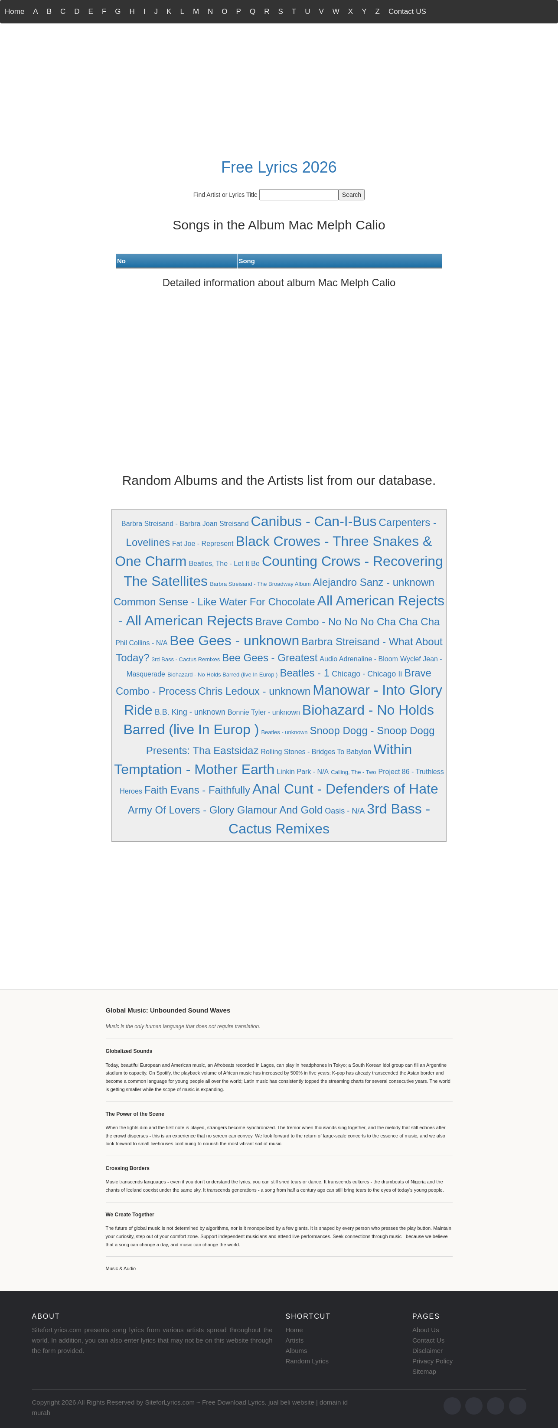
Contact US (407, 11)
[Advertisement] (279, 89)
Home (14, 11)
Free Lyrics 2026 (279, 167)
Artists (295, 1340)
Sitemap (424, 1371)
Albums (296, 1350)
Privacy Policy (432, 1361)
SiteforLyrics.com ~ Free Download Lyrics (204, 1402)
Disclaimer (427, 1350)
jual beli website (291, 1402)
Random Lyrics (307, 1361)
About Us (425, 1329)
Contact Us (428, 1340)
